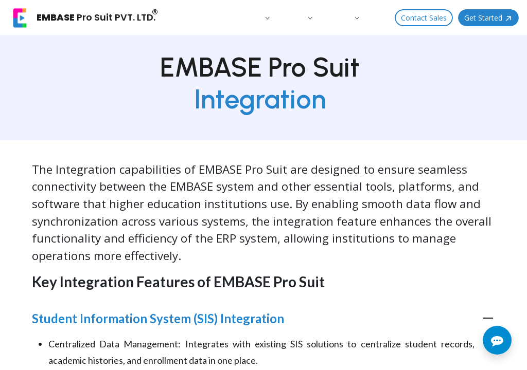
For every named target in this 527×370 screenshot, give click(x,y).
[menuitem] (209, 17)
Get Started (488, 18)
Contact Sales (424, 18)
